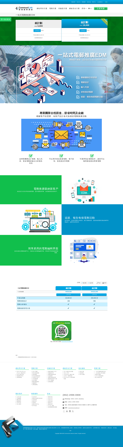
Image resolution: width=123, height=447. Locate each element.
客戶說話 (34, 405)
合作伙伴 (19, 402)
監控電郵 (34, 380)
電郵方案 (52, 8)
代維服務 (50, 375)
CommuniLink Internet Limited (70, 433)
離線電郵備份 (35, 381)
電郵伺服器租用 (52, 377)
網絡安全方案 (74, 8)
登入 (90, 8)
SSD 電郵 (35, 371)
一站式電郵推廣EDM (100, 371)
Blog (73, 411)
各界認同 (34, 399)
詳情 (42, 30)
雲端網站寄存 (20, 375)
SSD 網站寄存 (20, 374)
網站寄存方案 (42, 8)
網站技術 (19, 399)
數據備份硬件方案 (52, 378)
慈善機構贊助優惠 (52, 407)
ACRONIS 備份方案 (69, 374)
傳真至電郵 (98, 374)
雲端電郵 (34, 374)
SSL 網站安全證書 (68, 371)
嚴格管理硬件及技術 (37, 398)
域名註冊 (82, 371)
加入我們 (19, 404)
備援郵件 (34, 383)
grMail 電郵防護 (68, 375)
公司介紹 (19, 396)
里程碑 (34, 402)
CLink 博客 (51, 405)
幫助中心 (94, 2)
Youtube (67, 411)
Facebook (64, 411)
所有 (84, 8)
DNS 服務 (82, 374)
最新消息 (50, 396)
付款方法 (78, 2)
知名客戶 (34, 396)
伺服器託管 (51, 373)
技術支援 (89, 2)
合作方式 (50, 398)
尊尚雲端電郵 (35, 373)
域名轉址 (82, 373)
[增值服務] (19, 377)
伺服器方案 (62, 8)
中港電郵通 (35, 378)
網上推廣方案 (98, 377)
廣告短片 (34, 401)
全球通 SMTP (36, 377)
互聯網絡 (19, 398)
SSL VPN (66, 373)
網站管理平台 (35, 404)
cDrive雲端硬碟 (99, 375)
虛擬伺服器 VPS (52, 371)
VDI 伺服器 (51, 380)
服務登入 (100, 2)
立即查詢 (37, 30)
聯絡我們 (73, 2)
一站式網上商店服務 (100, 373)
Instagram (70, 411)
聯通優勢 (84, 2)
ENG (106, 2)
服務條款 (19, 401)
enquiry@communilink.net (67, 341)
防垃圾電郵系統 (36, 375)
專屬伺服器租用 (52, 374)
